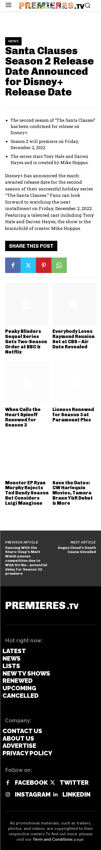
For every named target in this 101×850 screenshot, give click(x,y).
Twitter (74, 782)
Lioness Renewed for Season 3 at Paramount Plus (73, 415)
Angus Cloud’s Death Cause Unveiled (77, 550)
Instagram (33, 794)
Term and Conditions (53, 839)
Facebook (31, 782)
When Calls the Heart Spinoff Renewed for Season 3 (23, 417)
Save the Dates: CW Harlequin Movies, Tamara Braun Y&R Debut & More (72, 493)
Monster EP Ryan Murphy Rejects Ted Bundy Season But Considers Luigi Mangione (27, 493)
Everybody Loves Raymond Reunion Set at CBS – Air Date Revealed (73, 338)
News (13, 41)
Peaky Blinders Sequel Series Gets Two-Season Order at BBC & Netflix (26, 341)
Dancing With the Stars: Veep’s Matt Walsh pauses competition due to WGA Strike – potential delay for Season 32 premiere (26, 561)
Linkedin (76, 794)
